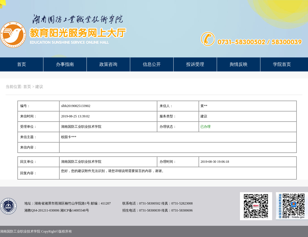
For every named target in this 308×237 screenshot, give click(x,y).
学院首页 (282, 64)
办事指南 (65, 64)
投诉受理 (195, 64)
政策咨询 (108, 64)
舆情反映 (239, 64)
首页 (21, 64)
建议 (39, 87)
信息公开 (152, 64)
